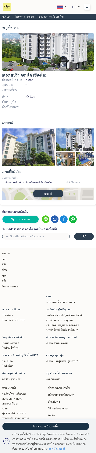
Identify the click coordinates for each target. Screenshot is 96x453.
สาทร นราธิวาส (11, 309)
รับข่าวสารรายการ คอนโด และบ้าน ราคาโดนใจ (29, 229)
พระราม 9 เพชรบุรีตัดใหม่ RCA (20, 355)
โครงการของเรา (10, 286)
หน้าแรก (6, 16)
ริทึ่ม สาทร (7, 315)
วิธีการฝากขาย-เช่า (58, 408)
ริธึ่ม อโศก (7, 361)
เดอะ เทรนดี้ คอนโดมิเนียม (60, 302)
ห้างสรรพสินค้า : (10, 178)
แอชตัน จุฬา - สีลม (12, 379)
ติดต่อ (51, 415)
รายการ (30, 16)
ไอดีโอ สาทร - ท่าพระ (57, 343)
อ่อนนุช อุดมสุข (55, 355)
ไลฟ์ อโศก (7, 366)
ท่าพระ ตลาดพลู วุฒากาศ (61, 337)
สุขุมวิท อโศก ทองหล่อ (59, 373)
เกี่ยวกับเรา (54, 401)
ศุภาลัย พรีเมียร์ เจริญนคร (59, 320)
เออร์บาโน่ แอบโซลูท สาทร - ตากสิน (65, 315)
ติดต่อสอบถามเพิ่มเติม (15, 211)
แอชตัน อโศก (53, 379)
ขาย (4, 259)
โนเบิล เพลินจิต (10, 343)
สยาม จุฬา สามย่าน (13, 373)
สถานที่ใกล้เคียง (11, 172)
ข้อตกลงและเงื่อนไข (59, 388)
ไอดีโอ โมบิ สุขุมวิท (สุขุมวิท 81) (63, 361)
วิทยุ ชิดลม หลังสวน (13, 337)
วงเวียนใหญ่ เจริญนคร (59, 309)
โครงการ (19, 16)
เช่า (4, 264)
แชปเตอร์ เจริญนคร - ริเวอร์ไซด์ (62, 325)
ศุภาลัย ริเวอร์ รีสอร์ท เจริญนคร (62, 329)
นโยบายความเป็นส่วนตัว (61, 394)
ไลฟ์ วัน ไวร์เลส (10, 347)
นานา (49, 296)
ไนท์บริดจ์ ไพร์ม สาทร (13, 320)
